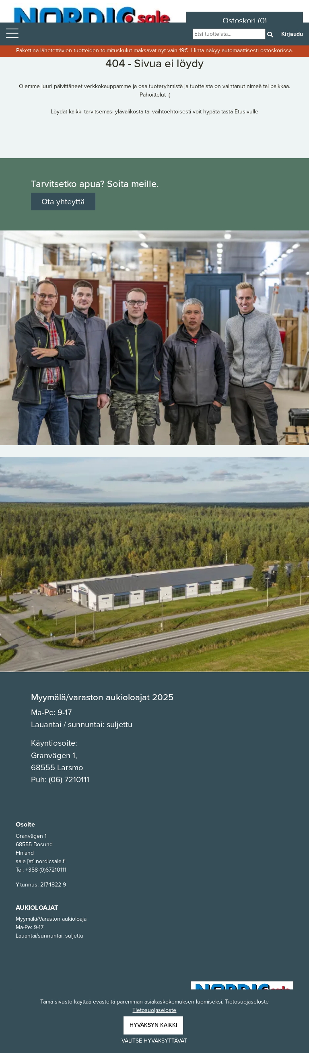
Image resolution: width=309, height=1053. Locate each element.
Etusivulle (246, 111)
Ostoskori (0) (244, 20)
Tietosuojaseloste (154, 1010)
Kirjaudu (292, 34)
